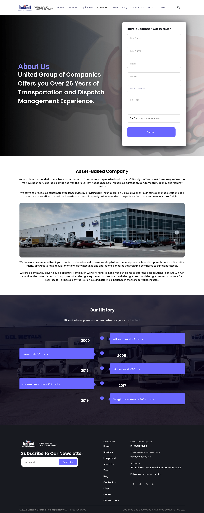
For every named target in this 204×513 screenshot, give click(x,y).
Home (60, 7)
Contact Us (137, 7)
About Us (102, 7)
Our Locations (111, 500)
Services (72, 7)
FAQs (151, 7)
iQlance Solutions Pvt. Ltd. (170, 509)
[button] (178, 7)
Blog (124, 7)
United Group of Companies (45, 509)
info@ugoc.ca (138, 445)
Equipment (87, 7)
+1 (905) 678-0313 (140, 456)
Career (162, 7)
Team (115, 7)
